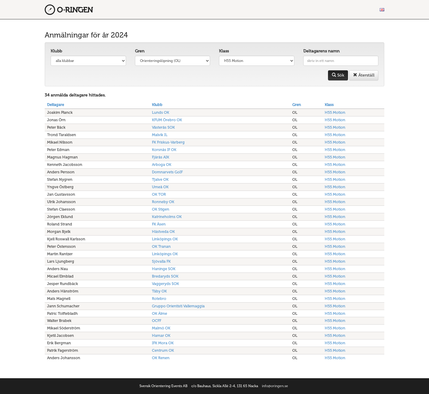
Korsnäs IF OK (164, 149)
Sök (338, 75)
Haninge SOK (163, 269)
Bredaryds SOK (165, 276)
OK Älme (159, 313)
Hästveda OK (163, 231)
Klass (224, 51)
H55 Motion (335, 112)
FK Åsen (159, 224)
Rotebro (159, 298)
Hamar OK (161, 335)
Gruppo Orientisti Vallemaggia (178, 306)
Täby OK (159, 291)
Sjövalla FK (161, 261)
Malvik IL (159, 135)
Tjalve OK (160, 179)
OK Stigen (160, 209)
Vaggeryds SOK (165, 283)
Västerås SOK (163, 127)
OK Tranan (161, 246)
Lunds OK (160, 112)
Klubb (56, 51)
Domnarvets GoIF (167, 172)
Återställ (363, 75)
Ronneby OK (163, 202)
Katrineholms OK (167, 216)
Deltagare (55, 104)
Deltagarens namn (321, 51)
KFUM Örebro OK (167, 120)
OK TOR (159, 194)
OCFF (156, 320)
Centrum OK (163, 350)
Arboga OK (161, 164)
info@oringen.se (275, 386)
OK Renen (161, 358)
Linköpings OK (165, 239)
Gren (139, 51)
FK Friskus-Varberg (168, 142)
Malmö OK (161, 328)
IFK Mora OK (163, 343)
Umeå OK (160, 187)
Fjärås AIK (160, 157)
